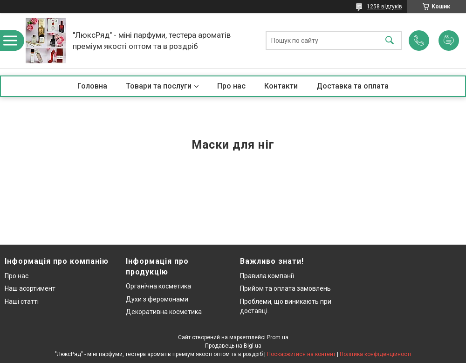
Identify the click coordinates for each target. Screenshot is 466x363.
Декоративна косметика (164, 311)
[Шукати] (389, 40)
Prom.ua (277, 337)
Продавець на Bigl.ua (233, 345)
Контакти (281, 86)
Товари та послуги (159, 86)
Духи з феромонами (157, 299)
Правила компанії (267, 276)
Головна (92, 86)
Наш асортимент (30, 288)
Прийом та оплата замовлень (285, 288)
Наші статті (22, 301)
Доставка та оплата (352, 86)
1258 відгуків (384, 6)
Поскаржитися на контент (301, 354)
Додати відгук (449, 40)
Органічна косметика (158, 286)
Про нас (231, 86)
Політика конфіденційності (375, 354)
